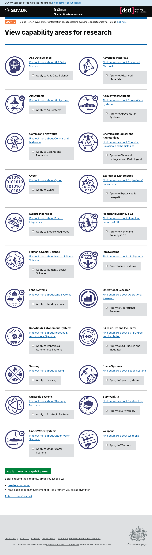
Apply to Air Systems (46, 110)
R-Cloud (60, 10)
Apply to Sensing (44, 380)
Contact (24, 538)
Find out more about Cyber (45, 180)
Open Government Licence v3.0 (62, 544)
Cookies (35, 538)
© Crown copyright (137, 544)
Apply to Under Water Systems (47, 451)
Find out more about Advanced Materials (121, 64)
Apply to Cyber (43, 190)
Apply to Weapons (119, 445)
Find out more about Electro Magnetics (46, 220)
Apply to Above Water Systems (121, 115)
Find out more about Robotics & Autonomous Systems (48, 334)
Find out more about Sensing (46, 371)
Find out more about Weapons (121, 436)
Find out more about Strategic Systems (47, 403)
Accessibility (11, 538)
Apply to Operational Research (120, 310)
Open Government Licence (8, 544)
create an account (19, 485)
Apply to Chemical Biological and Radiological (124, 157)
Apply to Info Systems (121, 266)
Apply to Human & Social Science (49, 271)
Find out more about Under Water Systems (49, 437)
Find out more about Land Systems (50, 295)
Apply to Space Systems (122, 380)
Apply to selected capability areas (28, 471)
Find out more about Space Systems (125, 371)
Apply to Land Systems (48, 304)
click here (121, 22)
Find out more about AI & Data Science (47, 64)
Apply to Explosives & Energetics (121, 195)
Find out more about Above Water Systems (123, 102)
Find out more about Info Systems (123, 257)
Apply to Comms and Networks (46, 154)
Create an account (73, 14)
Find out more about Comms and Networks (49, 140)
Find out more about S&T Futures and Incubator (123, 334)
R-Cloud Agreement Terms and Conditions (79, 538)
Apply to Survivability (120, 411)
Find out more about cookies (66, 2)
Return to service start (18, 497)
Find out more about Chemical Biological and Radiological (121, 144)
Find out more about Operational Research (122, 296)
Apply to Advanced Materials (119, 77)
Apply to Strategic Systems (50, 415)
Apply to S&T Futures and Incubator (123, 348)
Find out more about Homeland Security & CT (121, 220)
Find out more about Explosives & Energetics (123, 182)
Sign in (57, 14)
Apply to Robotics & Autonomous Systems (47, 348)
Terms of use (48, 538)
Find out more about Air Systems (49, 101)
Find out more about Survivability (123, 401)
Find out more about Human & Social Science (51, 258)
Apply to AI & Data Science (50, 76)
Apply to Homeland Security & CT (119, 233)
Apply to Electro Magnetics (50, 232)
